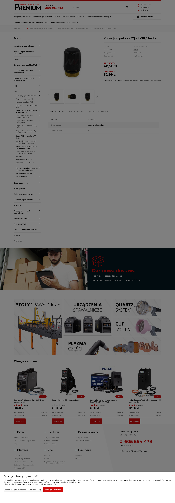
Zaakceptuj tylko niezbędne (15, 489)
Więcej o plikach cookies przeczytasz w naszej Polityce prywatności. (30, 484)
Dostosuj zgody (35, 489)
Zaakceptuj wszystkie (53, 489)
